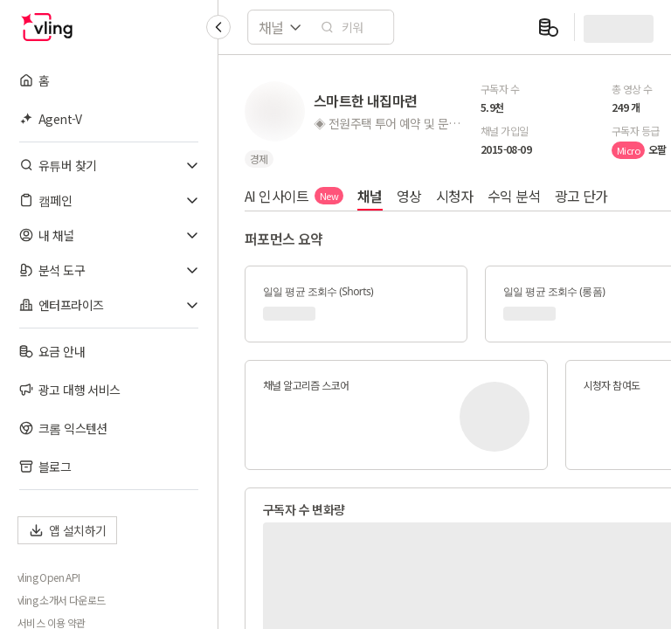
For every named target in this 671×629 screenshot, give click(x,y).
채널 (370, 195)
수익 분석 (514, 195)
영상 (409, 195)
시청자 (455, 195)
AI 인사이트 (294, 195)
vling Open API (48, 577)
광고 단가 (581, 195)
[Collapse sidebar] (218, 27)
